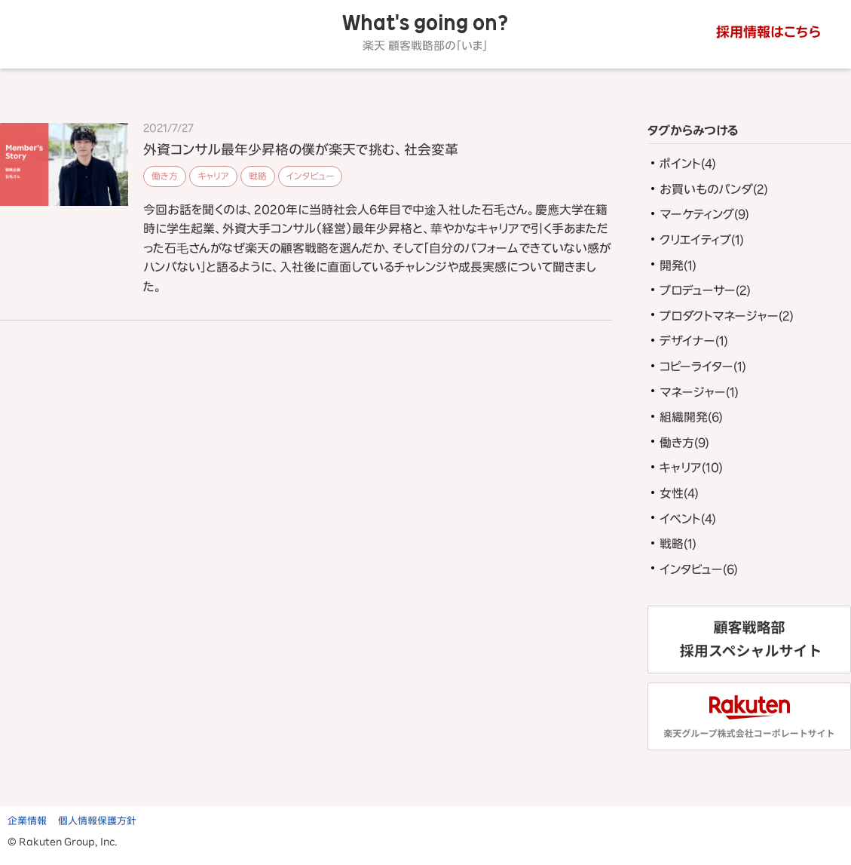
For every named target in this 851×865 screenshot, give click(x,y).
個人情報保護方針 (97, 821)
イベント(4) (688, 519)
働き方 (165, 175)
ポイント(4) (688, 164)
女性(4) (679, 493)
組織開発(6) (691, 417)
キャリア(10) (691, 468)
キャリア (213, 175)
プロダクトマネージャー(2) (727, 316)
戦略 (258, 175)
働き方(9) (684, 443)
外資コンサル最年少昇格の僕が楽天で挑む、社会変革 (300, 149)
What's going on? (425, 32)
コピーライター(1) (703, 366)
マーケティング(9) (704, 214)
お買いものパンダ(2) (714, 189)
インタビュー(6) (699, 569)
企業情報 (27, 821)
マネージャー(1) (699, 392)
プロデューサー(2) (705, 290)
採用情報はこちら (768, 31)
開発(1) (678, 265)
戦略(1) (678, 544)
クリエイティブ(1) (702, 240)
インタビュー (310, 175)
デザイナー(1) (694, 341)
